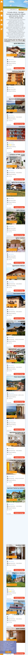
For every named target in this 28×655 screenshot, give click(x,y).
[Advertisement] (14, 530)
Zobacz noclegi (19, 68)
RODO (7, 650)
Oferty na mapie (23, 9)
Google (6, 642)
